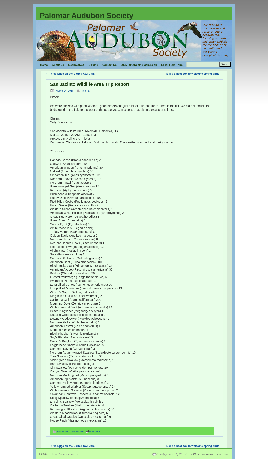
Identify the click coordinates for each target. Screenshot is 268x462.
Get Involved (76, 64)
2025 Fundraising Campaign (139, 64)
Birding (93, 64)
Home (44, 64)
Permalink (94, 431)
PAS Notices (77, 431)
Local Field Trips (172, 64)
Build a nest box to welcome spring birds (194, 73)
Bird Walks (62, 431)
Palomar (85, 90)
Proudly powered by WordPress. (174, 454)
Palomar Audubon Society (86, 15)
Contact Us (109, 64)
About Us (58, 64)
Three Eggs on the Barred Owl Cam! (70, 73)
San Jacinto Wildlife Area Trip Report (89, 84)
